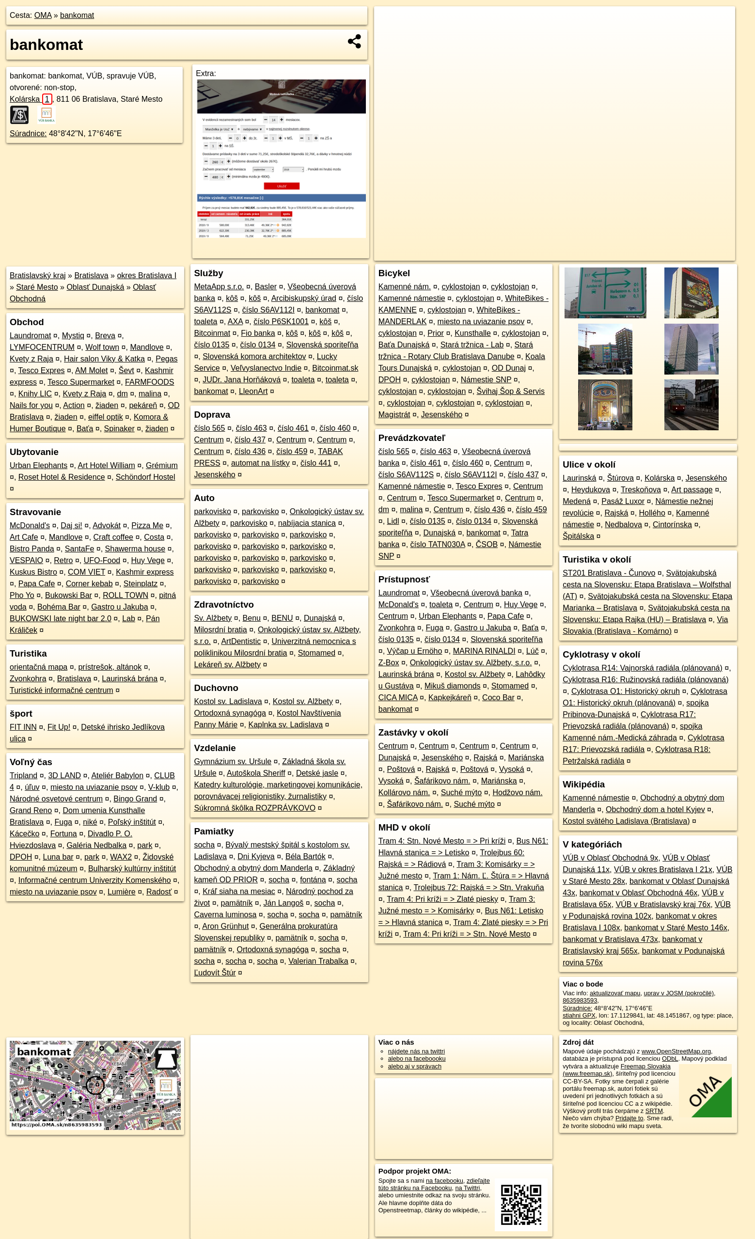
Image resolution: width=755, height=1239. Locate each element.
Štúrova (620, 478)
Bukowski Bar (68, 595)
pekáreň (143, 405)
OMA (43, 15)
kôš (232, 298)
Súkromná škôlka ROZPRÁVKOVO (254, 808)
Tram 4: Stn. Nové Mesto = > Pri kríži (442, 841)
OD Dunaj (509, 368)
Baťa (85, 428)
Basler (266, 286)
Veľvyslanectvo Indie (266, 368)
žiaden (106, 405)
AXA (235, 321)
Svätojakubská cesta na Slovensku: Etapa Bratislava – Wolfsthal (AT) (647, 584)
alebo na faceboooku (417, 1058)
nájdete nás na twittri (416, 1051)
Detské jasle (317, 773)
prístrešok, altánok (110, 667)
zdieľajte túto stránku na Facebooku (434, 1184)
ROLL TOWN (125, 595)
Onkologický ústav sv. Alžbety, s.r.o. (471, 663)
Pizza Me (147, 525)
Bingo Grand (135, 799)
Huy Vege (148, 560)
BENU (282, 618)
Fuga (63, 822)
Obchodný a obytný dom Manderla (253, 868)
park (144, 845)
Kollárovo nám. (404, 792)
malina (150, 394)
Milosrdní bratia (220, 630)
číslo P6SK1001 (281, 321)
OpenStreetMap (568, 253)
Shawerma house (135, 549)
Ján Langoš (284, 903)
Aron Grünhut (225, 926)
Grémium (162, 465)
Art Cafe (24, 537)
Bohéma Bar (58, 607)
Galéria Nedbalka (96, 845)
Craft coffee (113, 537)
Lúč (532, 651)
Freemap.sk (618, 253)
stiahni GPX (579, 1015)
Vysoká (511, 769)
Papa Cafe (36, 584)
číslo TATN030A (437, 544)
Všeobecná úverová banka (476, 593)
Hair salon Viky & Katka (104, 359)
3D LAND (64, 775)
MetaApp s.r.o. (219, 286)
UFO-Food (102, 560)
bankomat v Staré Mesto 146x (675, 928)
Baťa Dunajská (404, 345)
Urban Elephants (38, 465)
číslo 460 (334, 428)
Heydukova (590, 490)
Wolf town (102, 347)
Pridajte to (629, 1118)
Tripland (23, 775)
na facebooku (444, 1180)
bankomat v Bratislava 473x (610, 939)
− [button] (391, 38)
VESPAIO (26, 560)
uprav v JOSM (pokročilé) (679, 993)
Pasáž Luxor (623, 501)
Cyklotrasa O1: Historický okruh (625, 691)
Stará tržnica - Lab (472, 345)
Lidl (393, 521)
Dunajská (320, 618)
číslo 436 (250, 451)
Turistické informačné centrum (61, 690)
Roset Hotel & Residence (61, 477)
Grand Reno (31, 810)
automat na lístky (260, 463)
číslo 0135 (211, 345)
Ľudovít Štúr (215, 973)
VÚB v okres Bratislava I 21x (663, 869)
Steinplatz (140, 584)
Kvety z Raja (31, 359)
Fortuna (63, 834)
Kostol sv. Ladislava (228, 701)
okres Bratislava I (146, 275)
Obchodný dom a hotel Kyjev (655, 809)
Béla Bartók (305, 856)
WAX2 (121, 857)
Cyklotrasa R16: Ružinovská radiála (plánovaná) (645, 679)
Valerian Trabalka (318, 961)
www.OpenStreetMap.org (676, 1051)
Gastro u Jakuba (119, 607)
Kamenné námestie (411, 298)
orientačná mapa (38, 667)
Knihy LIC (35, 394)
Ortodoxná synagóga (230, 713)
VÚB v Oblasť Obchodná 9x (610, 858)
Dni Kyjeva (255, 856)
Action (73, 405)
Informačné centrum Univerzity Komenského (94, 880)
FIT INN (23, 727)
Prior (435, 333)
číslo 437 (250, 440)
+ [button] (391, 23)
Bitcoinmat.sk (335, 368)
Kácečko (24, 834)
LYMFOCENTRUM (42, 347)
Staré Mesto (37, 287)
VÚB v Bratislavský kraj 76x (663, 904)
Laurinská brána (129, 678)
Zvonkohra (28, 678)
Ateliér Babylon (117, 775)
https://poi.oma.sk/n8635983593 (691, 253)
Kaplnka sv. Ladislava (285, 725)
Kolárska (31, 99)
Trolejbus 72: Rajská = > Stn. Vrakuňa (478, 887)
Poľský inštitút (132, 822)
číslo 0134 (258, 345)
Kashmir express (144, 572)
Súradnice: (28, 133)
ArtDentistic (241, 641)
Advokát (107, 525)
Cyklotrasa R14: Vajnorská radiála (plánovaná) (643, 668)
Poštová (401, 769)
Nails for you (31, 405)
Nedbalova (623, 524)
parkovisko (212, 511)
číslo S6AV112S (406, 475)
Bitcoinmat (212, 333)
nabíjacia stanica (307, 523)
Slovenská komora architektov (254, 356)
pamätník (237, 903)
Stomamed (316, 653)
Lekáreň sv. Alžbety (227, 664)
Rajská (485, 757)
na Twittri (467, 1188)
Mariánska (526, 757)
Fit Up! (58, 727)
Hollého (652, 513)
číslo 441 (315, 463)
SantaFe (79, 549)
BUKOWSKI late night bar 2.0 (60, 618)
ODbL (670, 1058)
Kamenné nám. (404, 286)
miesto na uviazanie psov (94, 787)
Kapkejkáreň (450, 697)
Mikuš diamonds (453, 686)
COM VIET (86, 572)
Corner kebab (89, 584)
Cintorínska (672, 524)
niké (90, 822)
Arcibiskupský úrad (303, 298)
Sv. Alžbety (213, 618)
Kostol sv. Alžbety (303, 701)
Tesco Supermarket (80, 382)
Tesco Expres (41, 370)
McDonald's (30, 525)
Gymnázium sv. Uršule (232, 761)
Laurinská (579, 478)
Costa (154, 537)
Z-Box (388, 663)
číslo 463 (251, 428)
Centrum (208, 440)
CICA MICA (398, 697)
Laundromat (30, 335)
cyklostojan (461, 286)
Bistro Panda (32, 549)
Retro (63, 560)
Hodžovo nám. (517, 792)
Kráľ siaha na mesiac (239, 891)
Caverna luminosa (225, 914)
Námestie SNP (486, 380)
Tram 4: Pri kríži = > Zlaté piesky (442, 899)
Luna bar (58, 857)
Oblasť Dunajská (95, 287)
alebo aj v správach (414, 1066)
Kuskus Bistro (33, 572)
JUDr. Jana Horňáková (242, 380)
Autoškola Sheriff (256, 773)
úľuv (32, 787)
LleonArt (253, 391)
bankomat (77, 15)
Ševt (126, 370)
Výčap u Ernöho (414, 651)
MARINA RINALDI (484, 651)
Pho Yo (22, 595)
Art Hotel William (106, 465)
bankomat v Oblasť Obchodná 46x (638, 893)
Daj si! (71, 525)
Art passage (691, 490)
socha (204, 845)
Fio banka (258, 333)
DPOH (21, 857)
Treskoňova (641, 490)
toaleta (205, 321)
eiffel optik (105, 417)
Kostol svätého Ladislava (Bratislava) (626, 821)
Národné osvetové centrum (56, 799)
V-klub (159, 787)
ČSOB (487, 544)
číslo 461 (293, 428)
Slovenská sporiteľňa (322, 345)
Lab (128, 618)
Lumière (122, 892)
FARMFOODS (149, 382)
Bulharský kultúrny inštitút (132, 868)
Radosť (159, 892)
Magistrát (394, 414)
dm (122, 394)
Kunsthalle (473, 333)
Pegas (166, 359)
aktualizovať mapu (615, 993)
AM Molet (91, 370)
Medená (577, 501)
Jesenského (214, 475)
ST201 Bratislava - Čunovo (609, 573)
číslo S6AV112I (268, 310)
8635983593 (580, 1000)
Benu (252, 618)
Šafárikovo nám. (442, 781)
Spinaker (119, 428)
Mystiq (73, 335)
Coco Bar (498, 697)
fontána (313, 880)
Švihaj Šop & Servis (511, 391)
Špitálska (578, 536)
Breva (105, 335)
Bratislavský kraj (38, 275)
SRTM (654, 1110)
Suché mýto (461, 792)
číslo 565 (209, 428)
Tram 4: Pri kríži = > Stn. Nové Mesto (467, 934)
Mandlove (146, 347)
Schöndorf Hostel (145, 477)
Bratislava (91, 275)
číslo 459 (291, 451)
